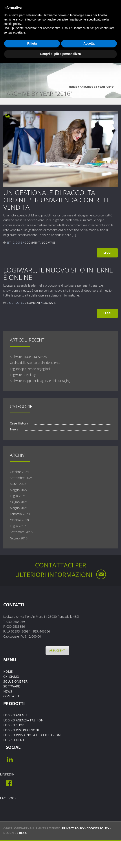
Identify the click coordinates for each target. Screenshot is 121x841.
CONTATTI (11, 696)
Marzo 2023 (18, 484)
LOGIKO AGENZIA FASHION (23, 720)
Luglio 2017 (18, 526)
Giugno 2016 (19, 538)
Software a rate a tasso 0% (28, 357)
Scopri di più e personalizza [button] (60, 54)
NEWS (7, 691)
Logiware (48, 242)
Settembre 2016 (21, 532)
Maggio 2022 (19, 490)
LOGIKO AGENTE (15, 715)
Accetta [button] (89, 43)
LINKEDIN (7, 774)
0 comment (32, 242)
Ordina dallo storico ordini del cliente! (35, 362)
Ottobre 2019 (19, 520)
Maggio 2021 (19, 508)
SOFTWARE (11, 686)
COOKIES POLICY (98, 828)
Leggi (107, 253)
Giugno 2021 (19, 502)
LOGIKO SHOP (13, 725)
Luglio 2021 (18, 496)
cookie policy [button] (12, 24)
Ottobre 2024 (19, 472)
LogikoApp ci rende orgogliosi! (30, 369)
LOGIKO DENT (13, 740)
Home (73, 87)
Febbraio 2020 (20, 514)
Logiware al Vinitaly (22, 375)
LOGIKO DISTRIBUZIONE (21, 730)
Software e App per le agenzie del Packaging (40, 381)
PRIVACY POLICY (73, 828)
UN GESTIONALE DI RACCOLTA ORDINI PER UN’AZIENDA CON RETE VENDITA (56, 200)
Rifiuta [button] (32, 43)
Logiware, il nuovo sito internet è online (60, 273)
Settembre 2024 (21, 478)
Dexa (23, 833)
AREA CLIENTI (56, 650)
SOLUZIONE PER (15, 681)
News (14, 429)
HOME (8, 671)
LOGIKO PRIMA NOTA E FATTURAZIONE (32, 735)
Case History (19, 423)
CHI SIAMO (11, 676)
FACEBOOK (8, 798)
